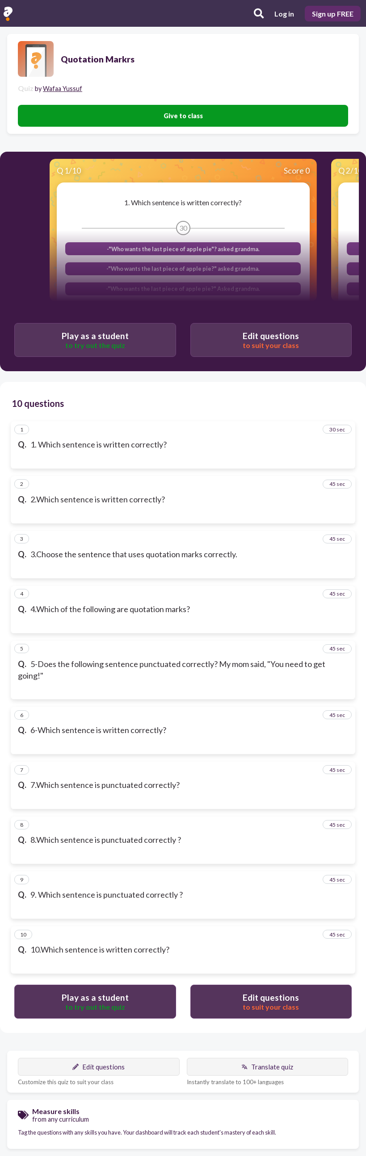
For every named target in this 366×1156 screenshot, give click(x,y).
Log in (284, 13)
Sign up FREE (332, 13)
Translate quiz (267, 1067)
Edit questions (98, 1067)
